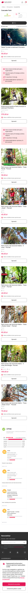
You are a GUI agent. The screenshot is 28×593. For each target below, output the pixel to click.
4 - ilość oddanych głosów (21, 16)
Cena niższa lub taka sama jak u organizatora (13, 69)
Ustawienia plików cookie (14, 588)
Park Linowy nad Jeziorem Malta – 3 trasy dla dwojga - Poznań (12, 455)
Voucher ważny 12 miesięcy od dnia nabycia (14, 73)
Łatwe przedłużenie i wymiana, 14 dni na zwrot (14, 80)
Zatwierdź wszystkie (14, 584)
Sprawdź (14, 60)
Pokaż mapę (4, 26)
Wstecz (3, 7)
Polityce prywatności (18, 547)
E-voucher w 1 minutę (11, 77)
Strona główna (10, 7)
